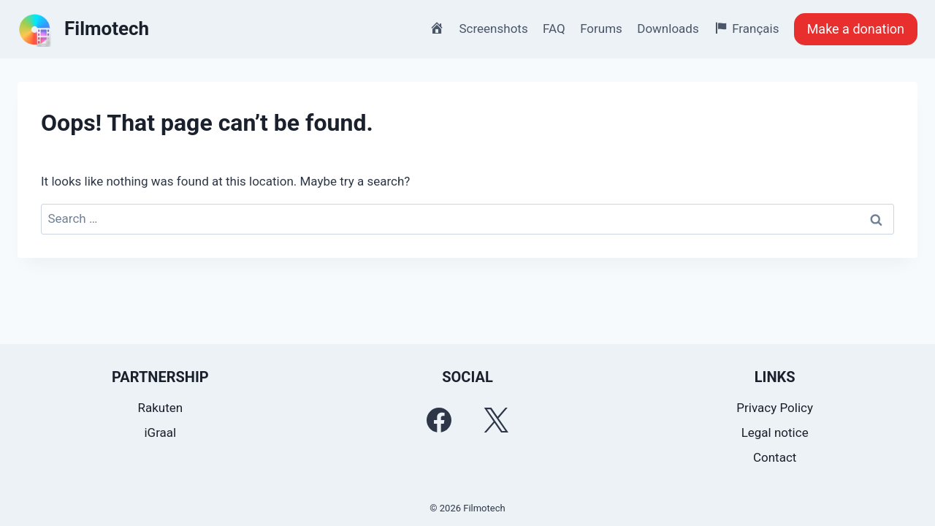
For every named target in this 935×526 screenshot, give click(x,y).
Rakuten (160, 407)
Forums (601, 28)
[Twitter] (496, 420)
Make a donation (855, 29)
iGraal (160, 432)
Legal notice (775, 432)
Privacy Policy (774, 407)
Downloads (667, 28)
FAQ (554, 28)
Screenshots (493, 28)
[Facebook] (439, 420)
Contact (774, 457)
